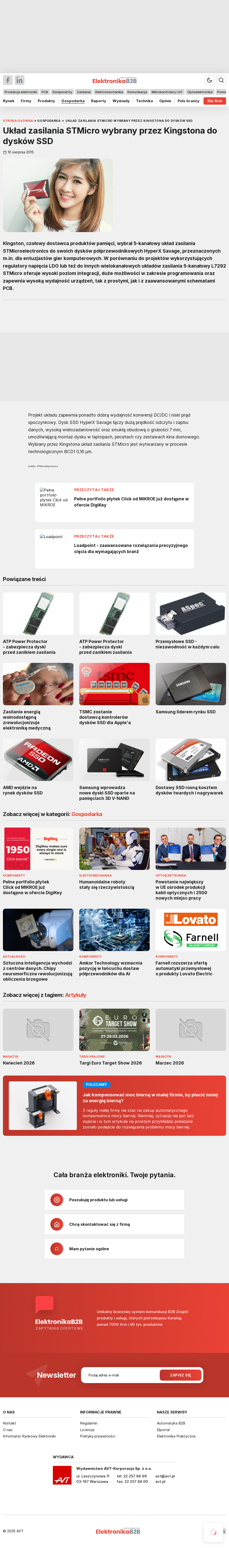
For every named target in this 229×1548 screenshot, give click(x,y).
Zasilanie (84, 92)
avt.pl (160, 1481)
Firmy (26, 101)
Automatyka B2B (171, 1423)
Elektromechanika (109, 92)
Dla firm (214, 101)
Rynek (8, 101)
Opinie (165, 101)
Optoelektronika (200, 92)
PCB (45, 92)
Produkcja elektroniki (21, 92)
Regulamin (88, 1423)
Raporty (98, 101)
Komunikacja (137, 92)
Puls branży (188, 101)
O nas (7, 1429)
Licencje (87, 1429)
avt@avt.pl (165, 1476)
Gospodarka (73, 101)
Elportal (163, 1429)
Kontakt (9, 1423)
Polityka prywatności (97, 1436)
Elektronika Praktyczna (176, 1436)
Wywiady (121, 101)
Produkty (46, 101)
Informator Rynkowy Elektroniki (29, 1436)
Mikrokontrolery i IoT (167, 92)
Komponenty (62, 92)
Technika (144, 101)
